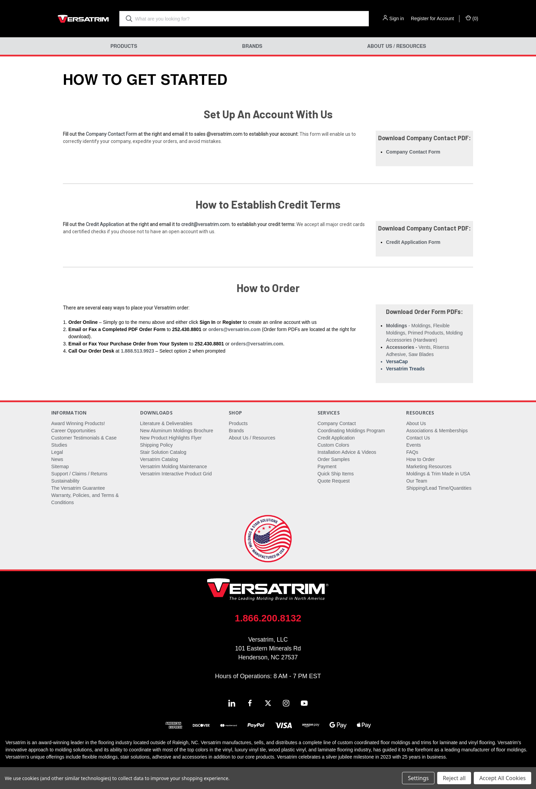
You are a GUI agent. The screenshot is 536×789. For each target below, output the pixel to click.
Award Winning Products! (78, 423)
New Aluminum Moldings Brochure (176, 430)
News (57, 459)
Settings (418, 778)
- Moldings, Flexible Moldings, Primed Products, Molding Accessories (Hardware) (424, 333)
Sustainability (65, 481)
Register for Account (432, 18)
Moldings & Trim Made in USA (438, 473)
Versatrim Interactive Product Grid (176, 473)
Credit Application (105, 224)
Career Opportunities (73, 430)
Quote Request (334, 481)
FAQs (412, 452)
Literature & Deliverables (166, 423)
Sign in (396, 18)
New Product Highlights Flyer (171, 437)
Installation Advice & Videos (347, 452)
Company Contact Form (111, 134)
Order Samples (334, 459)
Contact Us (418, 437)
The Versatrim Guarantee (78, 488)
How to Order (420, 459)
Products (123, 46)
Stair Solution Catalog (163, 452)
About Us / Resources (396, 46)
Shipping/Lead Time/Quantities (438, 488)
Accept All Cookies (502, 778)
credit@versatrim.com (205, 224)
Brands (252, 46)
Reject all (454, 778)
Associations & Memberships (437, 430)
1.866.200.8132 (268, 618)
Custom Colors (333, 445)
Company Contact (337, 423)
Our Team (416, 481)
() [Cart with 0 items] (472, 18)
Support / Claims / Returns (79, 473)
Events (413, 445)
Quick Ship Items (336, 473)
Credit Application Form (413, 242)
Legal (57, 452)
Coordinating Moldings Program (351, 430)
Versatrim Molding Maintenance (173, 466)
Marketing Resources (428, 466)
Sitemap (60, 466)
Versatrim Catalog (159, 459)
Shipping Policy (156, 445)
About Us (416, 423)
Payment (327, 466)
